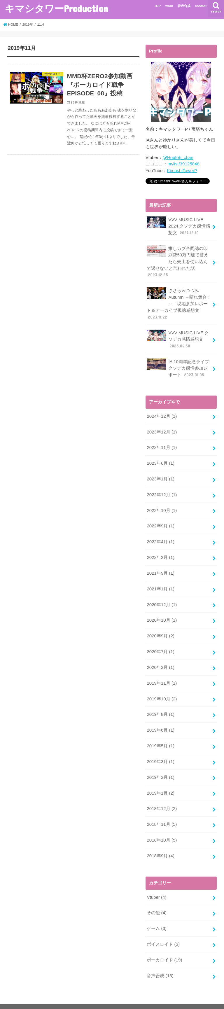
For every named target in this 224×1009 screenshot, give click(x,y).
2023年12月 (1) (161, 428)
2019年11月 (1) (161, 675)
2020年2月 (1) (160, 659)
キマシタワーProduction (56, 8)
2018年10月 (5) (161, 829)
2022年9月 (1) (160, 520)
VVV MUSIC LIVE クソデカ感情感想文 (177, 336)
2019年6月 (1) (160, 721)
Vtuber (156, 886)
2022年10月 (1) (161, 505)
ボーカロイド (164, 947)
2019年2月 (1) (160, 767)
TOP (157, 6)
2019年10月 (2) (161, 690)
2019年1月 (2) (160, 783)
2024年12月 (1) (161, 412)
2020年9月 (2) (160, 628)
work (169, 6)
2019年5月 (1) (160, 737)
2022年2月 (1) (160, 551)
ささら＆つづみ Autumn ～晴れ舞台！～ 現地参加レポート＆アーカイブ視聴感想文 (179, 302)
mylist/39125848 (183, 164)
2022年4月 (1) (160, 536)
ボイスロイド (163, 932)
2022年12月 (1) (161, 489)
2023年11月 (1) (161, 443)
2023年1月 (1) (160, 474)
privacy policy (20, 1000)
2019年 (28, 24)
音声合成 (184, 6)
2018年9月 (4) (160, 844)
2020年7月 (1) (160, 644)
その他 (156, 901)
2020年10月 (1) (161, 613)
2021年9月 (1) (160, 567)
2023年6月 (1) (160, 459)
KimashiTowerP (182, 170)
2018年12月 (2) (161, 798)
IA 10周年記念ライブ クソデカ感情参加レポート (178, 365)
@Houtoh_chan (178, 157)
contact (200, 6)
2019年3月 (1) (160, 752)
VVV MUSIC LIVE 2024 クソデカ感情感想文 (178, 225)
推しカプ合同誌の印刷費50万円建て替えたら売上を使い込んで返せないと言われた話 (177, 260)
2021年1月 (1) (160, 582)
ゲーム (156, 916)
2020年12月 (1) (161, 598)
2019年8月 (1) (160, 706)
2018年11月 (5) (161, 814)
